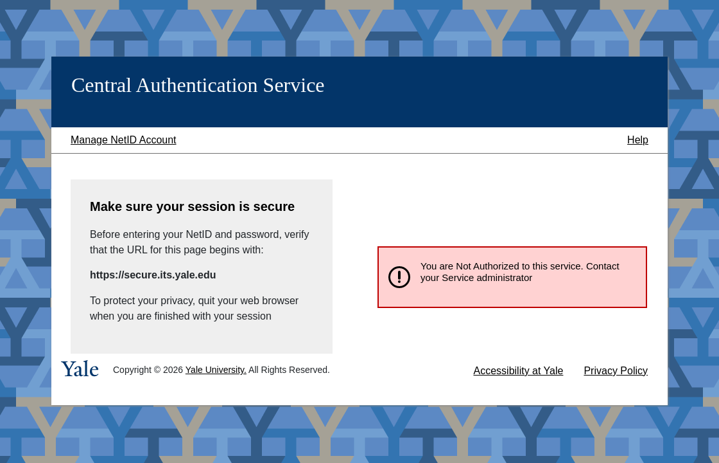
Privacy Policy (616, 370)
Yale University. (216, 370)
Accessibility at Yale (519, 370)
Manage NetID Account (124, 139)
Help (637, 139)
